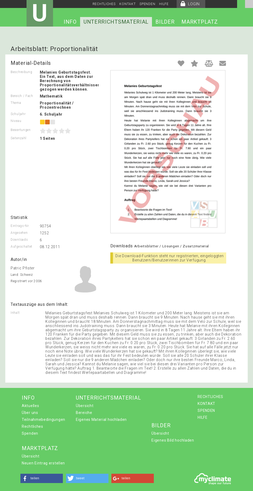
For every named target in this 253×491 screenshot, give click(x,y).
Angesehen (19, 233)
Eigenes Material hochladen (101, 419)
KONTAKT (127, 4)
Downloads (19, 240)
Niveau (16, 121)
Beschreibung (21, 72)
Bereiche (84, 412)
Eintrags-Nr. (20, 226)
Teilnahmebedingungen (43, 419)
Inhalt (15, 313)
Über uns (30, 412)
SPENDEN (147, 4)
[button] (41, 478)
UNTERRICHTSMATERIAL (116, 22)
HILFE (164, 4)
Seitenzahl (19, 138)
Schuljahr (18, 114)
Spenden (30, 433)
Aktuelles (30, 406)
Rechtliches (32, 426)
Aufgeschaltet (21, 246)
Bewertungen (21, 130)
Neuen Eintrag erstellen (43, 463)
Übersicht (84, 406)
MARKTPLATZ (199, 22)
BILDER (165, 22)
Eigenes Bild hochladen (172, 440)
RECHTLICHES (104, 4)
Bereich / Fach (22, 96)
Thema (16, 103)
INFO (70, 22)
